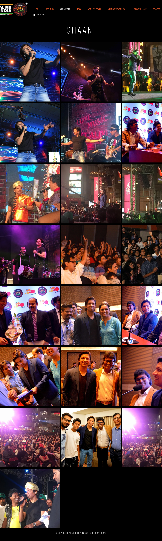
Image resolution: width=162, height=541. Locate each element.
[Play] (35, 15)
